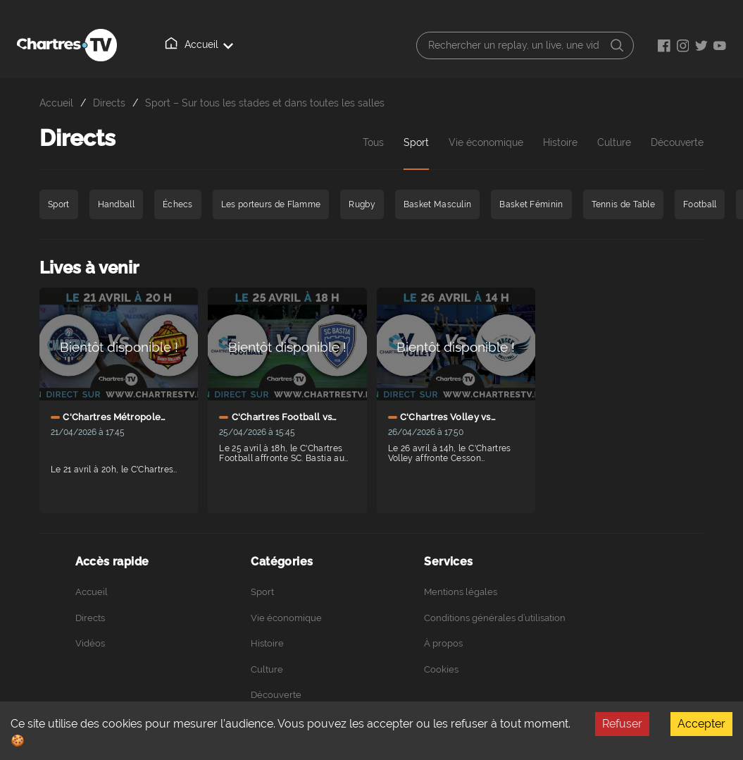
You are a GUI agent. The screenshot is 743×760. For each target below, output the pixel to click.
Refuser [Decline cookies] (622, 723)
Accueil (200, 43)
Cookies (441, 669)
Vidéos (90, 643)
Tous (373, 142)
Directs (109, 103)
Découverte (276, 694)
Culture (614, 142)
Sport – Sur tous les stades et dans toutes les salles (265, 103)
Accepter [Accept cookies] (701, 723)
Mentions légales (460, 592)
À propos (443, 643)
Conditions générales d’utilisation (495, 618)
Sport (416, 142)
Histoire (560, 142)
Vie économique (486, 142)
